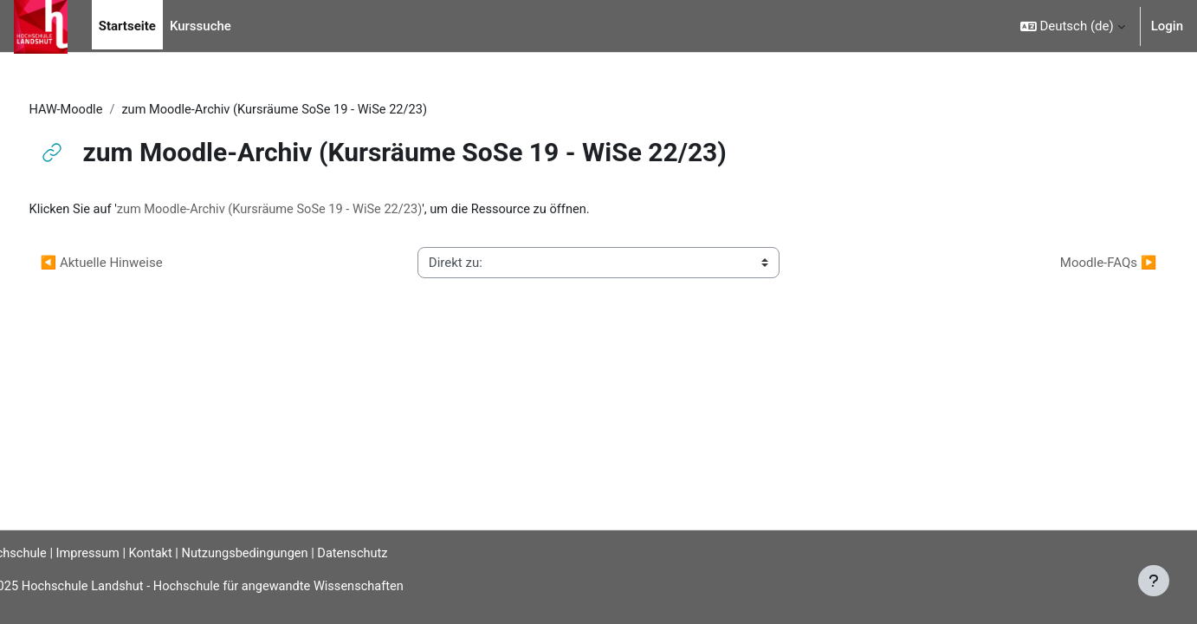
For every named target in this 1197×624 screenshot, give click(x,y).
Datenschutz (396, 553)
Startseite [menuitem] (127, 26)
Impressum (123, 553)
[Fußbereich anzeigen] (1153, 580)
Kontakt (188, 553)
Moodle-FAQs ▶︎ (1075, 263)
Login (1167, 26)
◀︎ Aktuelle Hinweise (134, 263)
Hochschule (40, 553)
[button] (1072, 26)
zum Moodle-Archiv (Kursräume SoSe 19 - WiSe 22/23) (309, 210)
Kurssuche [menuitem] (200, 26)
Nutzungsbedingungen (285, 553)
